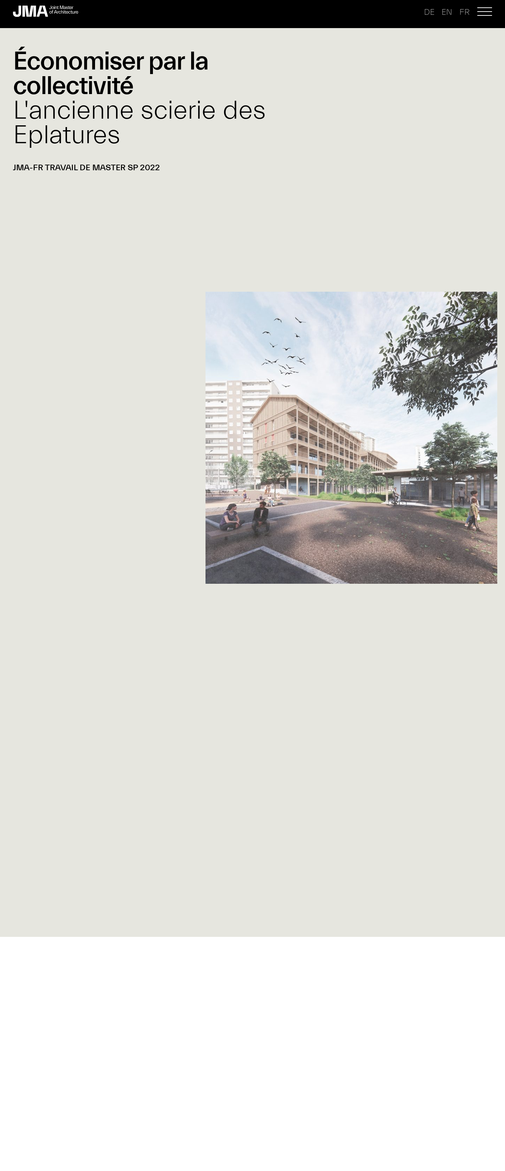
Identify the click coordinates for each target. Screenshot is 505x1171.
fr (464, 12)
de (429, 12)
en (447, 12)
